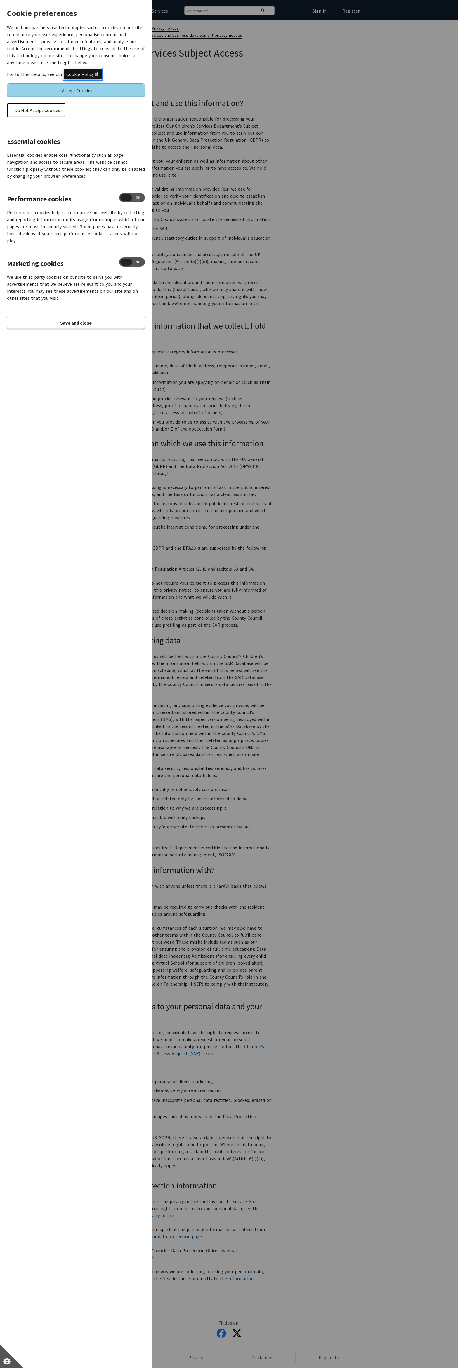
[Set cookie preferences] (11, 1356)
